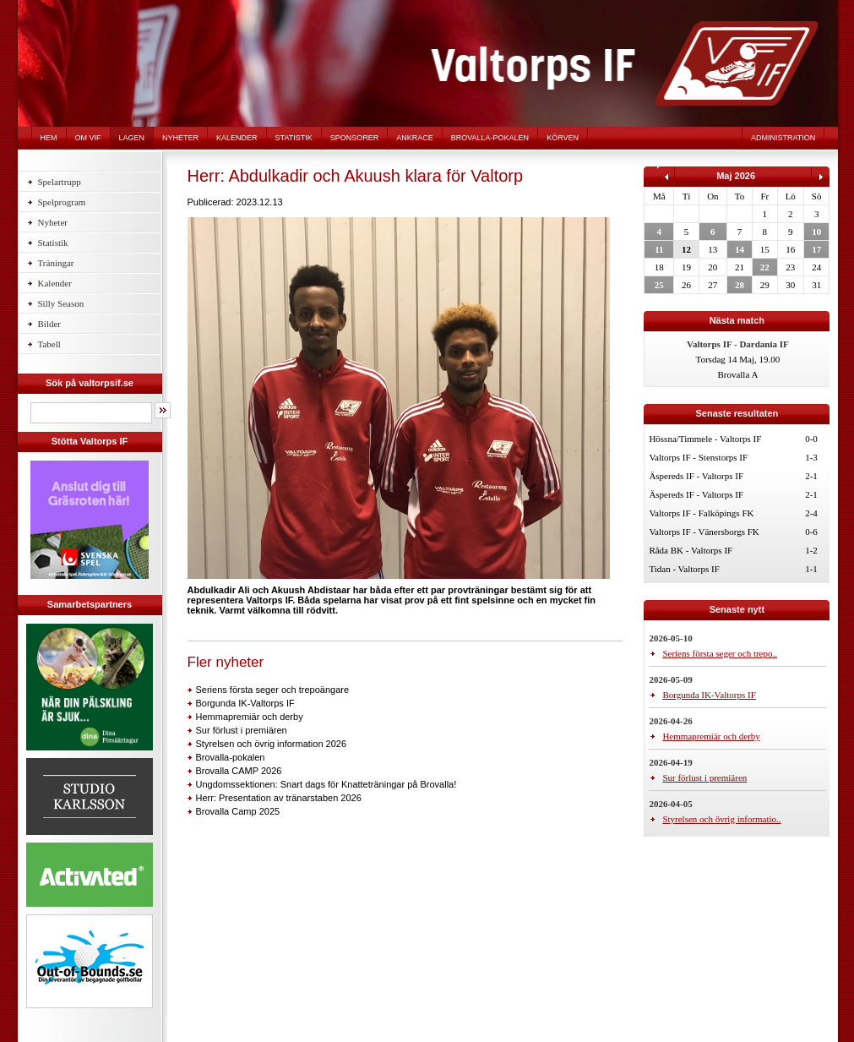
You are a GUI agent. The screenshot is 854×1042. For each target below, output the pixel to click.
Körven (563, 138)
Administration (783, 138)
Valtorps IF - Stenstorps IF (698, 457)
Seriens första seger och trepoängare (273, 690)
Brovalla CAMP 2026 (239, 771)
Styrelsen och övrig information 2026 (271, 744)
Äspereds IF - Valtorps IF (696, 476)
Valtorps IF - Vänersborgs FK (704, 531)
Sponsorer (354, 138)
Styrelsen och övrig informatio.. (721, 819)
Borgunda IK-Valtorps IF (245, 703)
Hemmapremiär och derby (249, 717)
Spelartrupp (59, 182)
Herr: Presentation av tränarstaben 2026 (279, 798)
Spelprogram (62, 202)
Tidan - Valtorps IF (684, 569)
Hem (49, 138)
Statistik (294, 138)
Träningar (56, 263)
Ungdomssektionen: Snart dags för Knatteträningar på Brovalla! (326, 784)
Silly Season (61, 303)
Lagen (132, 138)
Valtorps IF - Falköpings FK (701, 513)
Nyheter (180, 138)
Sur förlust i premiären (241, 730)
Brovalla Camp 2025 (238, 811)
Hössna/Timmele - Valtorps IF (705, 439)
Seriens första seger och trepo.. (719, 653)
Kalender (237, 138)
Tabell (49, 344)
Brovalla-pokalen (490, 138)
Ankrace (414, 138)
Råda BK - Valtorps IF (690, 550)
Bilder (50, 324)
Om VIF (88, 138)
